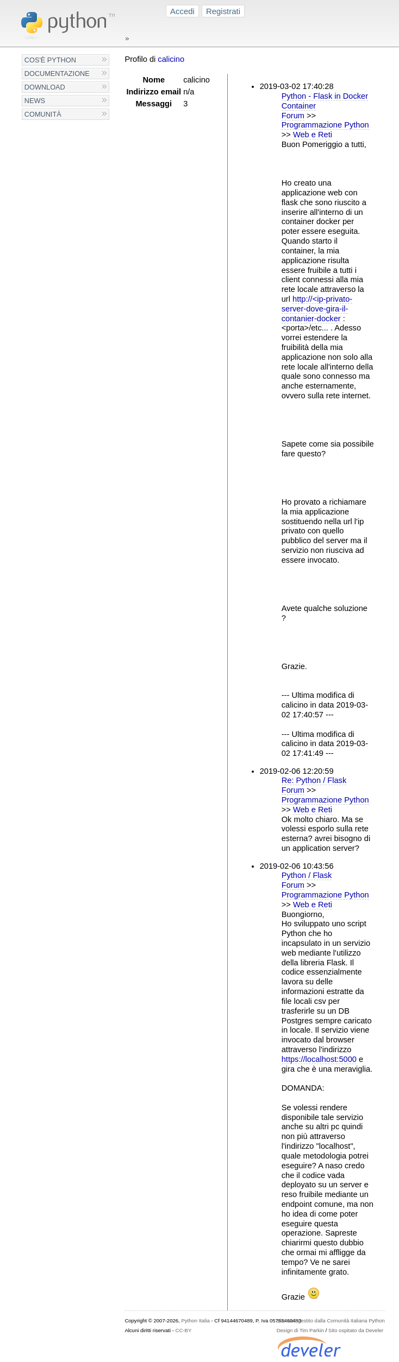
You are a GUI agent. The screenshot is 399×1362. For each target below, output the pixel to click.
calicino (171, 59)
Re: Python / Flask (314, 780)
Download (44, 87)
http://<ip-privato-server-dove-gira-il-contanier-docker (317, 309)
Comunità (42, 114)
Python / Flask (307, 875)
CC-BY (184, 1330)
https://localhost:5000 (319, 1059)
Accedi (182, 11)
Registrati (223, 11)
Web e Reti (312, 134)
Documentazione (57, 73)
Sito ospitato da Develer (355, 1330)
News (34, 101)
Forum (293, 115)
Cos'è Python (50, 60)
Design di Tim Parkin (300, 1330)
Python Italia (195, 1320)
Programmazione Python (325, 124)
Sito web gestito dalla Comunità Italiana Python (331, 1320)
